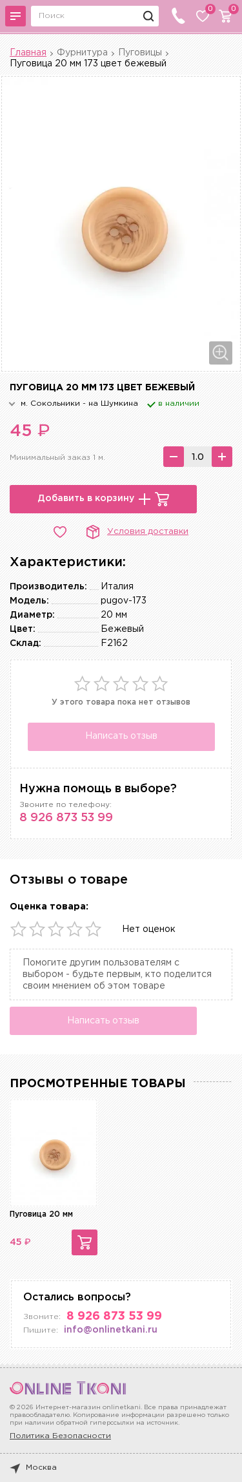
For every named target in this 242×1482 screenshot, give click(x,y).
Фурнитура (82, 53)
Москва (33, 1467)
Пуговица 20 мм (41, 1214)
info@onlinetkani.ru (110, 1330)
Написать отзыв (121, 736)
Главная (28, 53)
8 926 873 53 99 (66, 818)
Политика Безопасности (60, 1435)
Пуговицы (140, 53)
